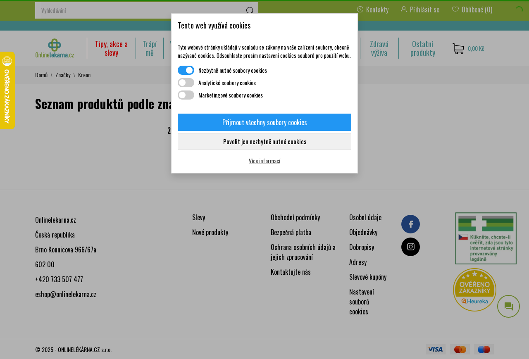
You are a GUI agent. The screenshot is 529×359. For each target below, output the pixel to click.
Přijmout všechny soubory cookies (264, 122)
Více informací (264, 160)
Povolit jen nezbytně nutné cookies (264, 141)
